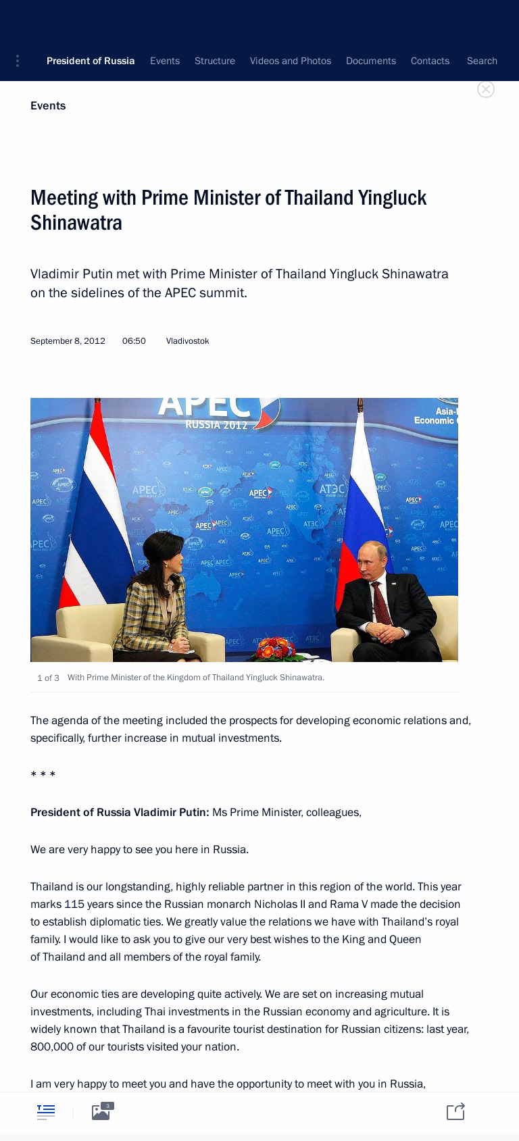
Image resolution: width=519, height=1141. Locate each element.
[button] (22, 20)
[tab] (46, 1112)
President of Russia (91, 20)
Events (48, 105)
